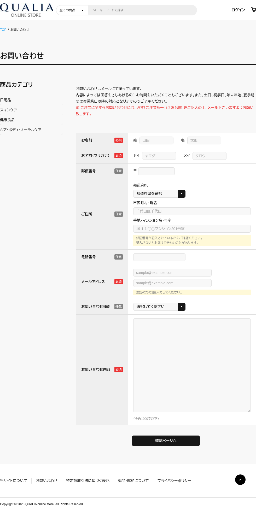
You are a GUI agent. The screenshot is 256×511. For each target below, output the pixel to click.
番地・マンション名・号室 (152, 220)
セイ (136, 156)
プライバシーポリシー (174, 481)
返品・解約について (133, 481)
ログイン (238, 10)
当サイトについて (13, 481)
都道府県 (140, 185)
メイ (187, 156)
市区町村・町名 (145, 203)
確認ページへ (166, 441)
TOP (3, 30)
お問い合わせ (46, 481)
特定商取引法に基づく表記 (87, 481)
